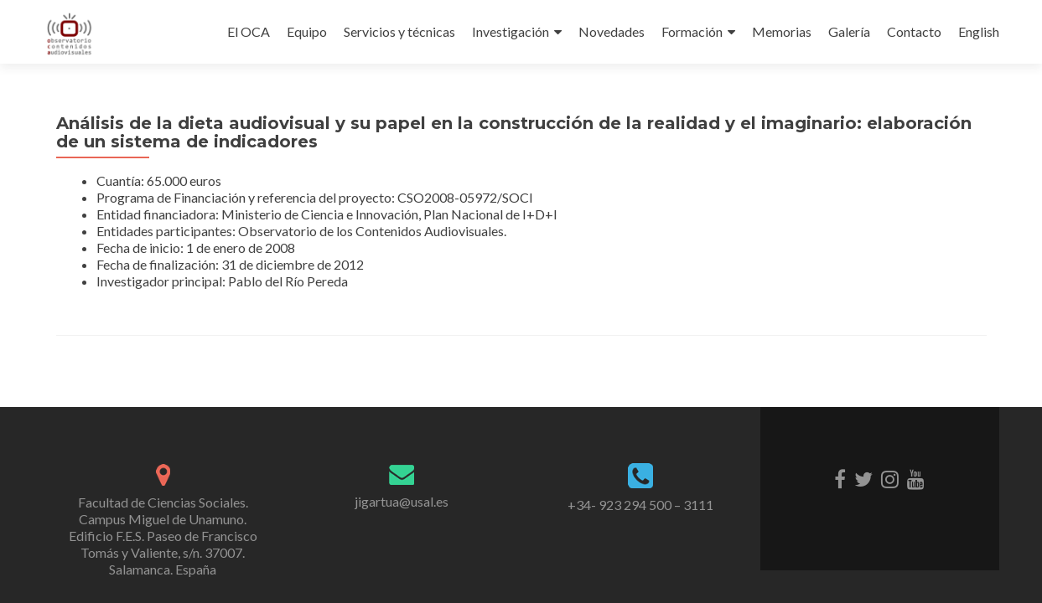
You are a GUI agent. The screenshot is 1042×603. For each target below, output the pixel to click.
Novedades (611, 31)
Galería (849, 31)
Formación (692, 31)
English (978, 31)
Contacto (914, 31)
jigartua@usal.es (401, 501)
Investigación (510, 31)
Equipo (307, 31)
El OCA (248, 31)
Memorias (781, 31)
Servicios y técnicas (399, 31)
